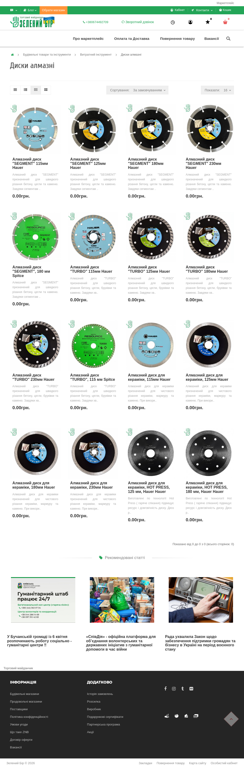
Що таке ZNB (19, 732)
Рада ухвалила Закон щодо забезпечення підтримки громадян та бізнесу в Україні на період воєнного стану (200, 643)
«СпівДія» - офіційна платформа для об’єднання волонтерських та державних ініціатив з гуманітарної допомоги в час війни (121, 643)
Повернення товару (177, 39)
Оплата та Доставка (131, 39)
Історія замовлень (100, 694)
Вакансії (211, 39)
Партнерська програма (103, 724)
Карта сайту (197, 763)
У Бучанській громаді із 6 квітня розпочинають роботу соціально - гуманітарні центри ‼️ (39, 641)
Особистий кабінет (224, 763)
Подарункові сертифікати (105, 717)
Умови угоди (19, 724)
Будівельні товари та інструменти (47, 54)
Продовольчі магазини (26, 701)
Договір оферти (21, 740)
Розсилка (93, 701)
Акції (90, 732)
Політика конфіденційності (29, 717)
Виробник (94, 709)
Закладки (145, 763)
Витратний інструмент (96, 54)
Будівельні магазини (24, 694)
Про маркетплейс (88, 39)
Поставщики (19, 709)
